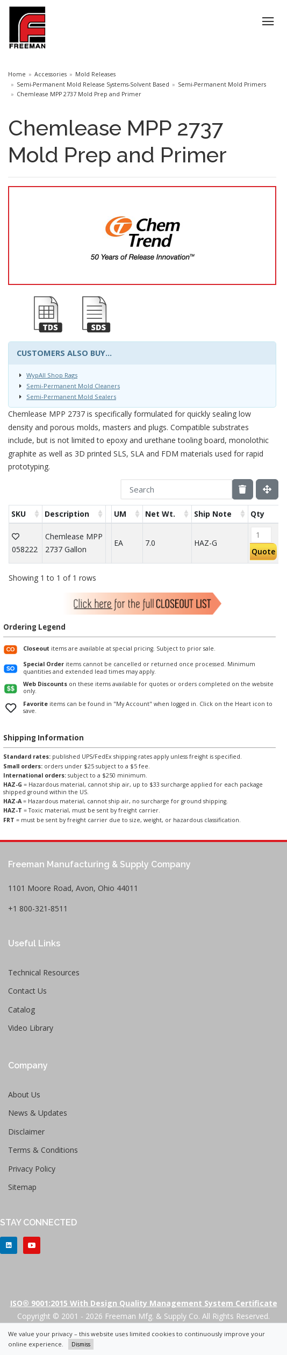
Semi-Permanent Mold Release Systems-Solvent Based (93, 84)
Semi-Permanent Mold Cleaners (73, 386)
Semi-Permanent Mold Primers (222, 84)
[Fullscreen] (267, 489)
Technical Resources (44, 972)
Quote (263, 551)
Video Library (30, 1028)
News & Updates (37, 1113)
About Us (24, 1094)
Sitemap (22, 1187)
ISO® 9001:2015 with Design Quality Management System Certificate (143, 1303)
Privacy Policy (31, 1169)
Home (17, 74)
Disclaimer (26, 1131)
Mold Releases (95, 74)
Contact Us (27, 991)
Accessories (50, 74)
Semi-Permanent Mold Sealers (71, 397)
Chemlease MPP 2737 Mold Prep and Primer (79, 94)
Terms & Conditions (43, 1150)
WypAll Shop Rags (51, 375)
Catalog (21, 1009)
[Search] (176, 489)
